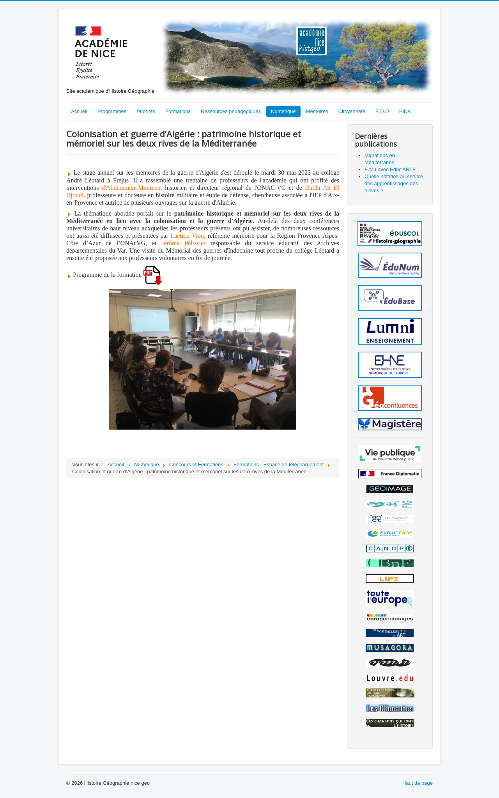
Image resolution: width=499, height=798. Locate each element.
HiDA (405, 111)
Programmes (111, 111)
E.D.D (382, 111)
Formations (178, 111)
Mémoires (317, 111)
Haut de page (417, 783)
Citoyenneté (351, 111)
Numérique (283, 111)
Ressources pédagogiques (231, 111)
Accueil (79, 111)
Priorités (145, 111)
